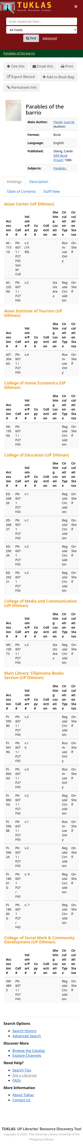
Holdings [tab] (14, 181)
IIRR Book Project (60, 157)
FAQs (16, 1080)
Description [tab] (38, 181)
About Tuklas (23, 1094)
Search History (24, 1030)
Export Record (21, 76)
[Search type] (41, 30)
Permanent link (22, 87)
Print (67, 66)
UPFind (11, 6)
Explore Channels (26, 1055)
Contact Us (21, 1100)
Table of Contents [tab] (21, 191)
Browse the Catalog (28, 1050)
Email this (43, 66)
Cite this (16, 66)
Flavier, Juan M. (64, 122)
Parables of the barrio (19, 53)
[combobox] (41, 21)
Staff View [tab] (51, 191)
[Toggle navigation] (76, 6)
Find (31, 38)
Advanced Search (26, 1035)
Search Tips (21, 1070)
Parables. (60, 168)
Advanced (50, 38)
